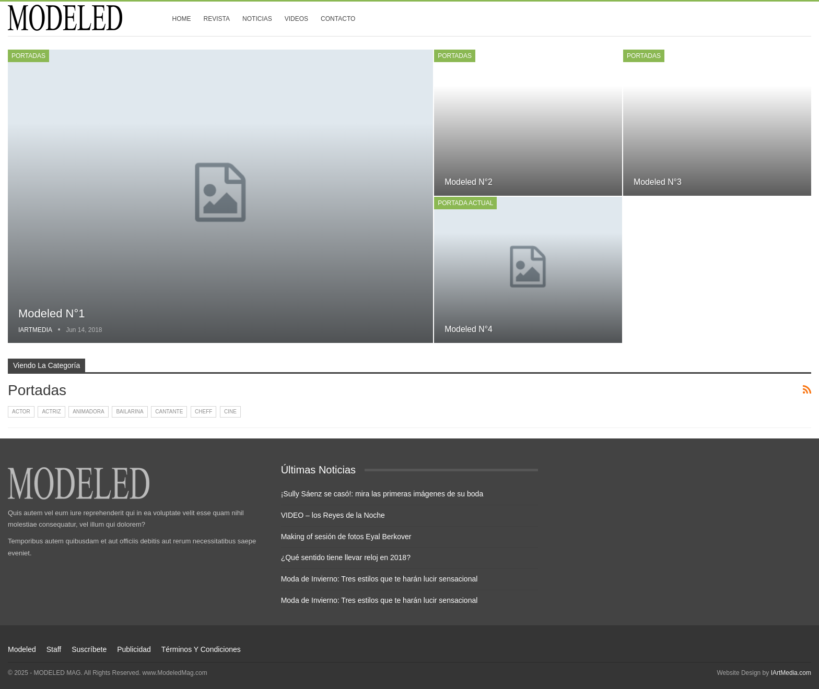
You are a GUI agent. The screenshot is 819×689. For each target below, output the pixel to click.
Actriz (51, 411)
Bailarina (129, 411)
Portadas (28, 56)
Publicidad (134, 649)
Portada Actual (465, 203)
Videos (296, 18)
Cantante (169, 411)
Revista (217, 18)
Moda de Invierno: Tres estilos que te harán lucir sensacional (379, 579)
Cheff (203, 411)
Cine (230, 411)
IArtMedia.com (791, 672)
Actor (21, 411)
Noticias (257, 18)
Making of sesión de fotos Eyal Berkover (346, 536)
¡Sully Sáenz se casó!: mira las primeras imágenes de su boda (382, 494)
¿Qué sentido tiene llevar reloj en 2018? (346, 557)
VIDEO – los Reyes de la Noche (333, 515)
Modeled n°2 (468, 181)
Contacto (338, 18)
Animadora (88, 411)
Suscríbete (89, 649)
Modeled (22, 649)
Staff (54, 649)
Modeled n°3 (658, 181)
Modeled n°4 (468, 329)
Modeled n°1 (51, 313)
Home (181, 18)
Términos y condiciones (201, 649)
